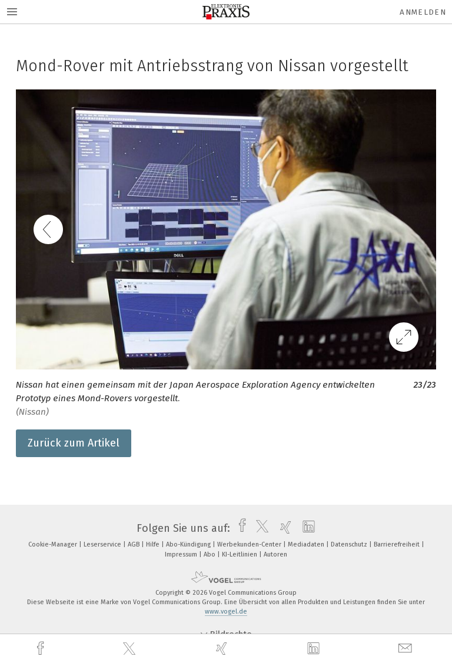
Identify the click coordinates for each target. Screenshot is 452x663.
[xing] (223, 648)
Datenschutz (350, 544)
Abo (210, 554)
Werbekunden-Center (250, 544)
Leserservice (103, 544)
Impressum (182, 554)
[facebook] (41, 648)
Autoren (275, 554)
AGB (134, 544)
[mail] (406, 648)
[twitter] (130, 649)
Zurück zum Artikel (73, 443)
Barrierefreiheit (397, 544)
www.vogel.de (226, 611)
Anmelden (423, 12)
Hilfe (153, 544)
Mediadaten (307, 544)
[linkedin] (315, 649)
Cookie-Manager (53, 544)
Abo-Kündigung (189, 544)
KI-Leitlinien (240, 554)
